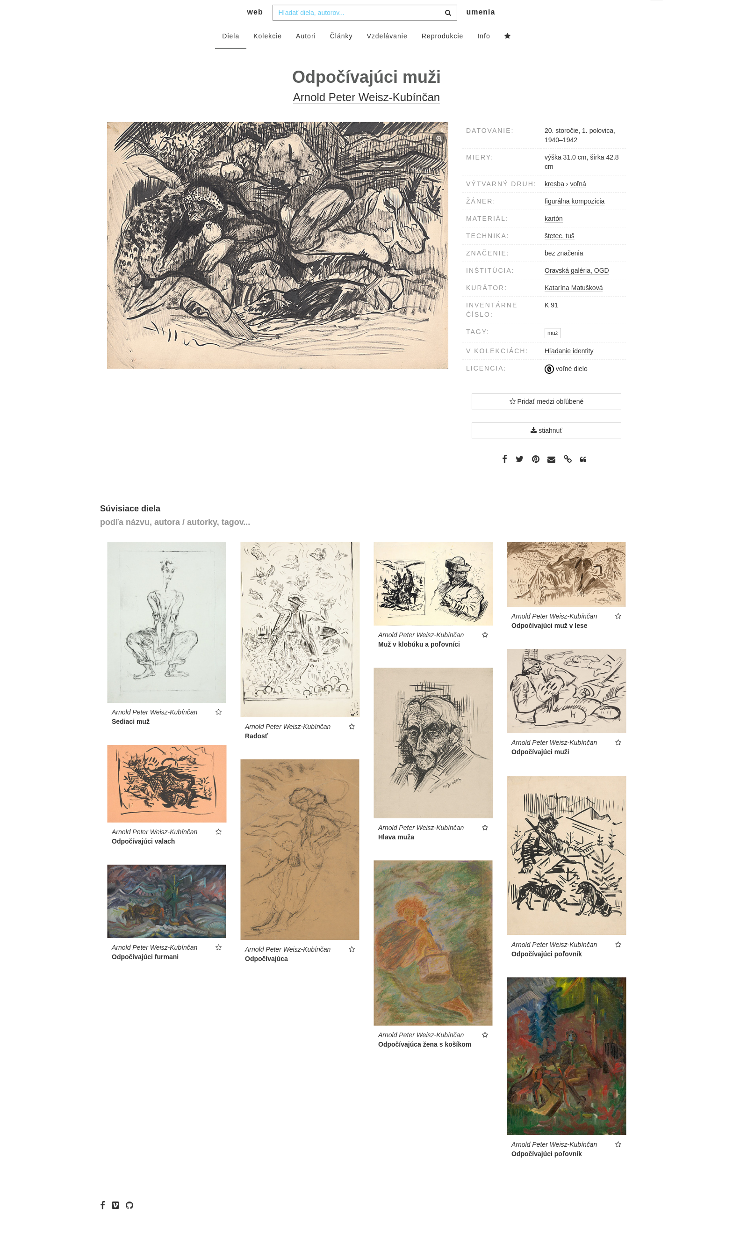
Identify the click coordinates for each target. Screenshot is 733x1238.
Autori (306, 54)
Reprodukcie (443, 54)
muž (552, 352)
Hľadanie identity (569, 369)
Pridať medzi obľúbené (547, 420)
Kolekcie (267, 54)
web (255, 31)
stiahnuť (546, 449)
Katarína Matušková (574, 306)
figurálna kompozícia (574, 220)
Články (341, 54)
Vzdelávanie (386, 54)
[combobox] (365, 31)
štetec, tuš (560, 254)
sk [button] (657, 14)
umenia (480, 31)
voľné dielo (566, 387)
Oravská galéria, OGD (577, 289)
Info (483, 54)
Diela (230, 54)
